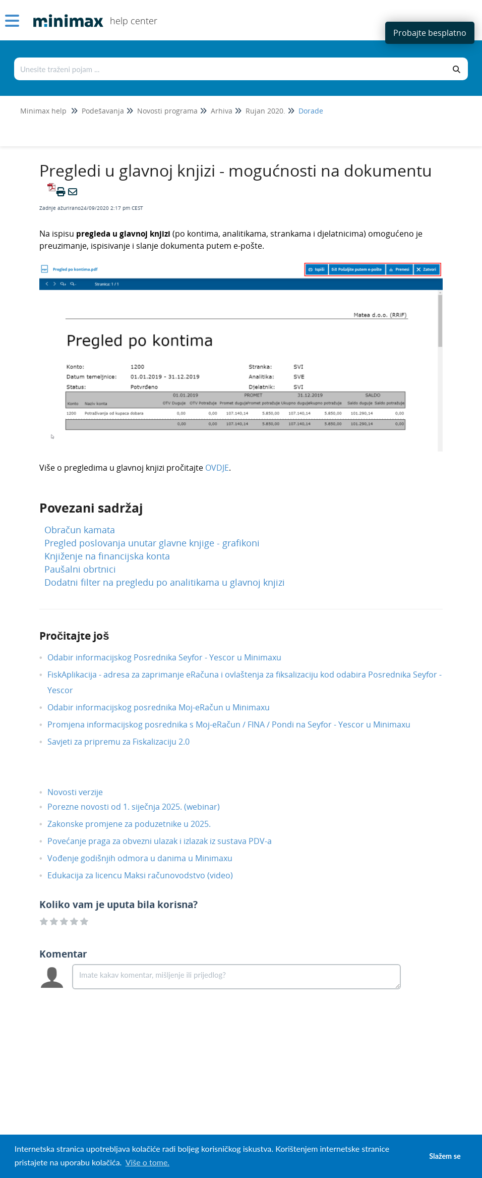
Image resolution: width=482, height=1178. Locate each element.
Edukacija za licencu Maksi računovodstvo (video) (148, 875)
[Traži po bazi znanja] (230, 69)
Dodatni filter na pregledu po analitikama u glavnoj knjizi (164, 582)
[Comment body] (236, 976)
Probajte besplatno (429, 32)
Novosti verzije (83, 792)
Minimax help (43, 111)
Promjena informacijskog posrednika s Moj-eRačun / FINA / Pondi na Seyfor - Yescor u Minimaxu (236, 724)
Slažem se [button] (444, 1156)
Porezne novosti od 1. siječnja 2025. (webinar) (141, 806)
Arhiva (221, 111)
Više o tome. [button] (147, 1162)
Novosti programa (167, 111)
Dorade (310, 111)
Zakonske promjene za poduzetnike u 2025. (137, 823)
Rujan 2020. (265, 111)
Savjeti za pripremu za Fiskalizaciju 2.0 (126, 741)
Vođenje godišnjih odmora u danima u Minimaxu (147, 858)
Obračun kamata (79, 530)
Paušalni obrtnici (80, 569)
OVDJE (217, 467)
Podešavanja (103, 111)
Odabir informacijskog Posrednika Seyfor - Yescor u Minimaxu (172, 657)
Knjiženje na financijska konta (107, 556)
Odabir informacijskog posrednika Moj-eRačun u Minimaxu (166, 707)
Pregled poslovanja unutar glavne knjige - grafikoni (152, 543)
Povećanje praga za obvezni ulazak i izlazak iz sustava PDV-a (167, 841)
